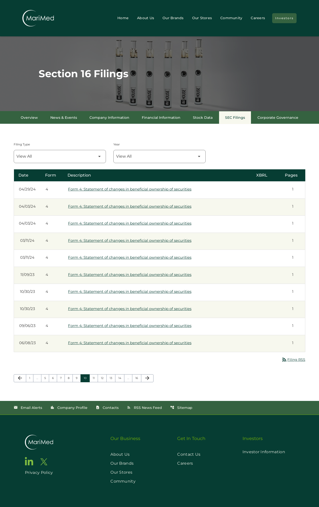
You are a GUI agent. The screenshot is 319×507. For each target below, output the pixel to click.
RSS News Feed (144, 407)
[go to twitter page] (43, 461)
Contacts (107, 407)
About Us (145, 18)
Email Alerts (28, 407)
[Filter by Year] (159, 156)
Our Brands (173, 18)
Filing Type (22, 144)
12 (104, 378)
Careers (258, 18)
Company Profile (68, 407)
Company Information (109, 117)
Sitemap (181, 407)
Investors (284, 18)
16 (138, 378)
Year (116, 144)
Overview (29, 117)
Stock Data (203, 117)
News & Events (63, 117)
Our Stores (202, 18)
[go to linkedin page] (29, 461)
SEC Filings (235, 117)
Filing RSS (293, 359)
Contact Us (188, 454)
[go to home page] (39, 442)
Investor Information (263, 451)
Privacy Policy (39, 472)
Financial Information (161, 117)
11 (95, 378)
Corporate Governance (277, 117)
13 (112, 378)
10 (86, 378)
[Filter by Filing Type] (60, 156)
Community (231, 18)
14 (121, 378)
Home (123, 18)
